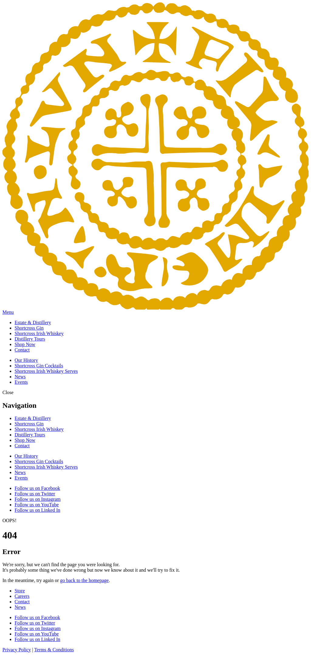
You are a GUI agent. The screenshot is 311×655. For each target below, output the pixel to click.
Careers (22, 596)
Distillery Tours (30, 338)
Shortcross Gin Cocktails (39, 365)
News (20, 376)
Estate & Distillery (33, 322)
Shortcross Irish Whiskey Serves (46, 371)
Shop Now (25, 344)
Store (20, 590)
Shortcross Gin (29, 328)
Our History (26, 360)
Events (21, 382)
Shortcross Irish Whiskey (39, 333)
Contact (22, 349)
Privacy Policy (16, 649)
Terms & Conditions (54, 649)
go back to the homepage (84, 580)
